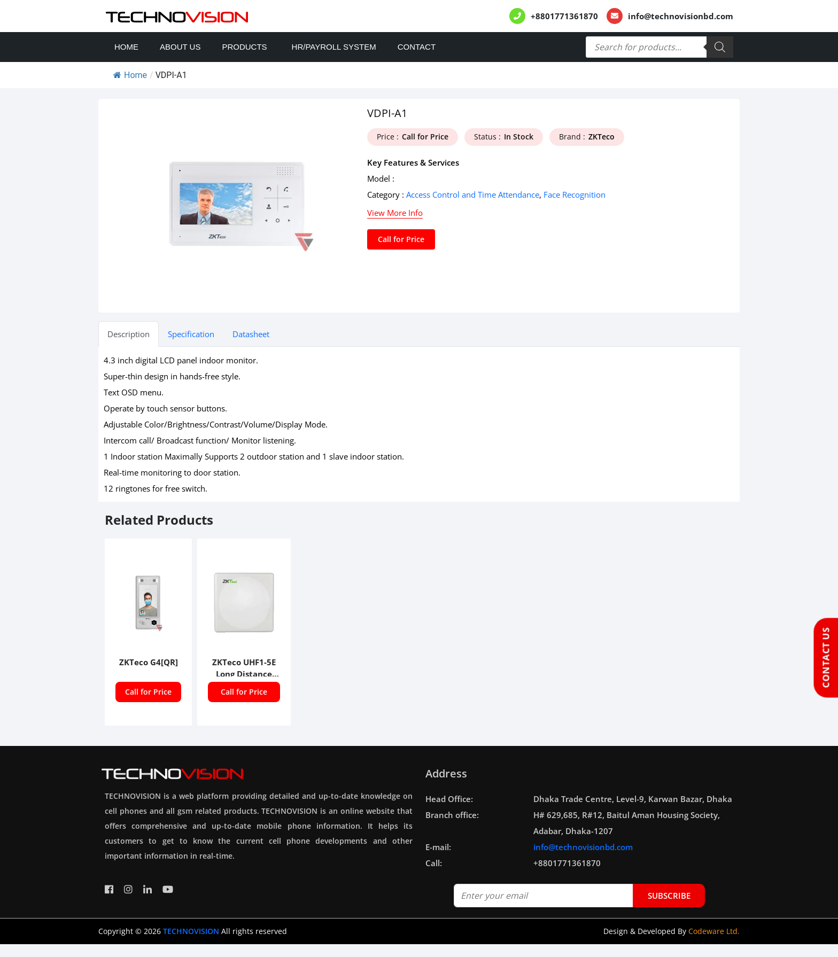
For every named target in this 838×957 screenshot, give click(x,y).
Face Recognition (575, 194)
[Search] (720, 47)
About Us (180, 46)
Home (126, 46)
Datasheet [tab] (250, 334)
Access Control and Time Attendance (472, 194)
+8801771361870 (564, 16)
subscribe (669, 895)
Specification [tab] (191, 334)
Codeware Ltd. (714, 931)
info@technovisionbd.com (680, 16)
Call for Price (401, 239)
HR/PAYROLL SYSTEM (334, 46)
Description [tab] (128, 334)
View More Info (395, 212)
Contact (417, 46)
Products (244, 46)
